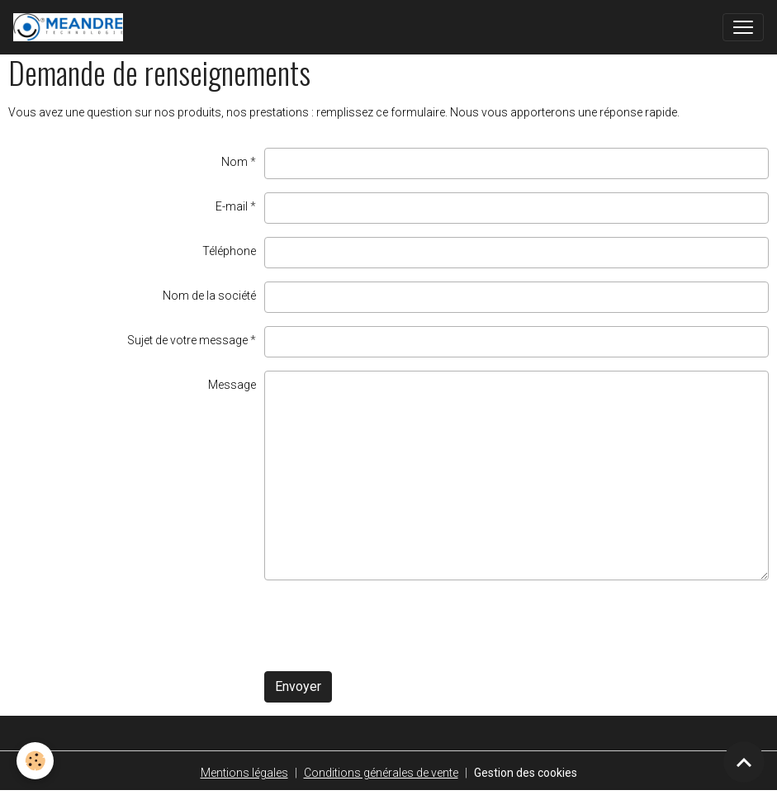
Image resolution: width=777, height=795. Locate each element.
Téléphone (229, 251)
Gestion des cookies (525, 772)
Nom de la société (209, 295)
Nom (234, 161)
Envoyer (298, 686)
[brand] (71, 27)
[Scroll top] (744, 762)
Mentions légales (244, 772)
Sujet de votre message (187, 340)
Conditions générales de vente (381, 772)
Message (232, 384)
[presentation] (389, 626)
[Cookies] (35, 760)
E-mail (232, 206)
